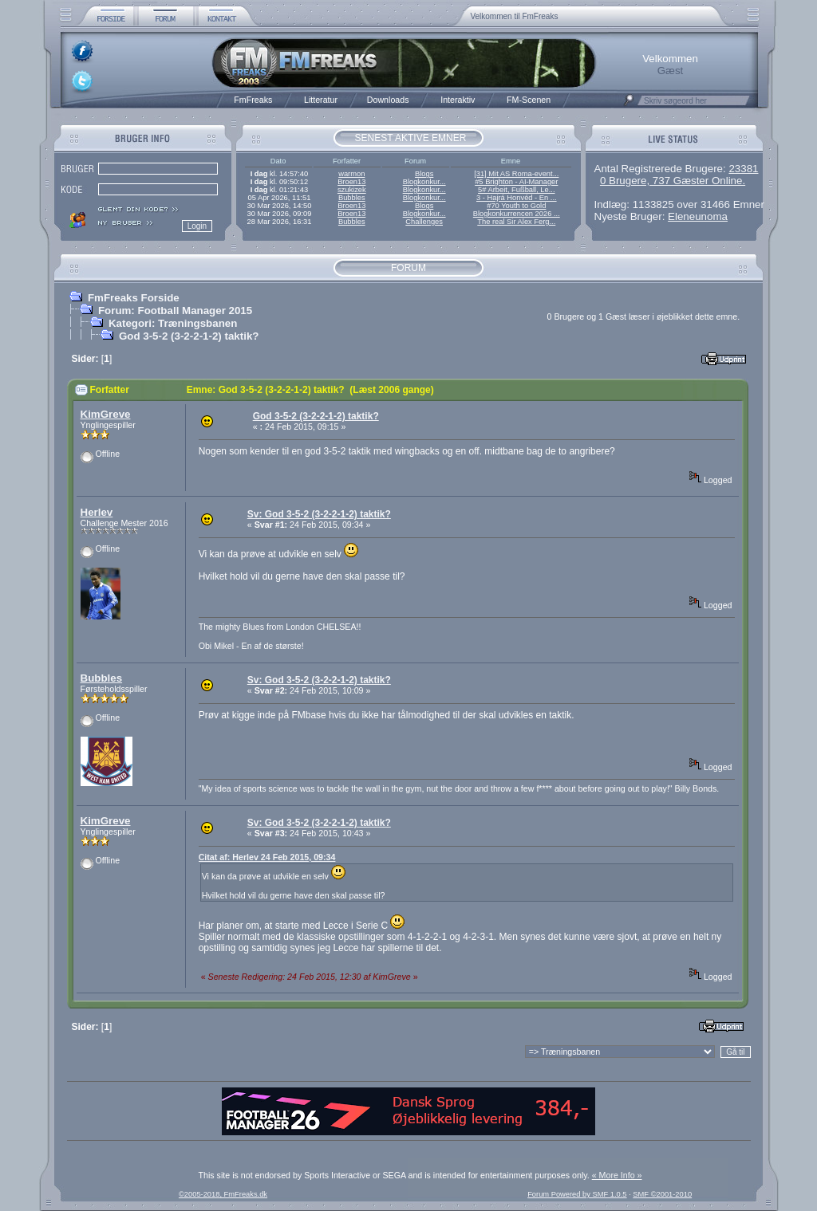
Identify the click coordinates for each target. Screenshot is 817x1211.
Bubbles (351, 198)
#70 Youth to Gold (516, 206)
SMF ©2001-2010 (662, 1194)
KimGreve (106, 414)
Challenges (424, 222)
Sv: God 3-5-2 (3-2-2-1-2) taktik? (319, 514)
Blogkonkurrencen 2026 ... (516, 214)
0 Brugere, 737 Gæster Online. (672, 181)
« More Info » (617, 1175)
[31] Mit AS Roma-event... (516, 174)
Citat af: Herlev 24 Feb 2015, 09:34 (267, 857)
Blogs (424, 174)
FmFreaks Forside (134, 298)
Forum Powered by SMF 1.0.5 (576, 1194)
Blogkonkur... (424, 182)
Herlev (97, 512)
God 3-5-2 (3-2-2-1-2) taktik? (189, 336)
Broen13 (351, 182)
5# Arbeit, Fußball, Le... (516, 190)
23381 (743, 169)
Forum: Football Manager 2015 (175, 311)
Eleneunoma (698, 216)
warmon (351, 174)
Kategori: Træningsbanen (173, 323)
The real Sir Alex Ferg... (516, 222)
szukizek (351, 190)
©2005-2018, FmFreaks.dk (223, 1194)
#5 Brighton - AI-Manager (516, 182)
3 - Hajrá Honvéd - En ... (516, 198)
